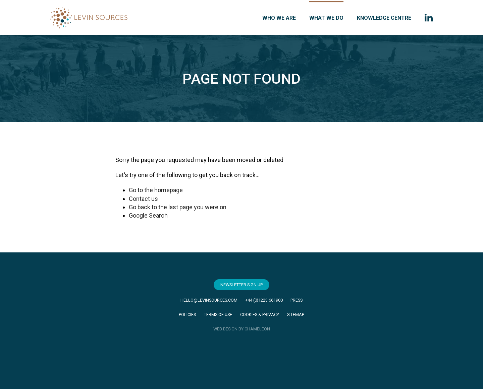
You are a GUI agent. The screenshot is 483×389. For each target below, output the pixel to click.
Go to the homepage (156, 189)
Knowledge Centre (384, 18)
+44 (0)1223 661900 (264, 300)
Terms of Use (218, 314)
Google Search (148, 215)
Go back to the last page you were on (177, 207)
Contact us (143, 198)
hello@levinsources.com (208, 300)
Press (296, 300)
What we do (326, 18)
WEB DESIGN (225, 328)
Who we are (279, 18)
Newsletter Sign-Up (241, 284)
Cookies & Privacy (259, 314)
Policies (187, 314)
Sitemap (295, 314)
